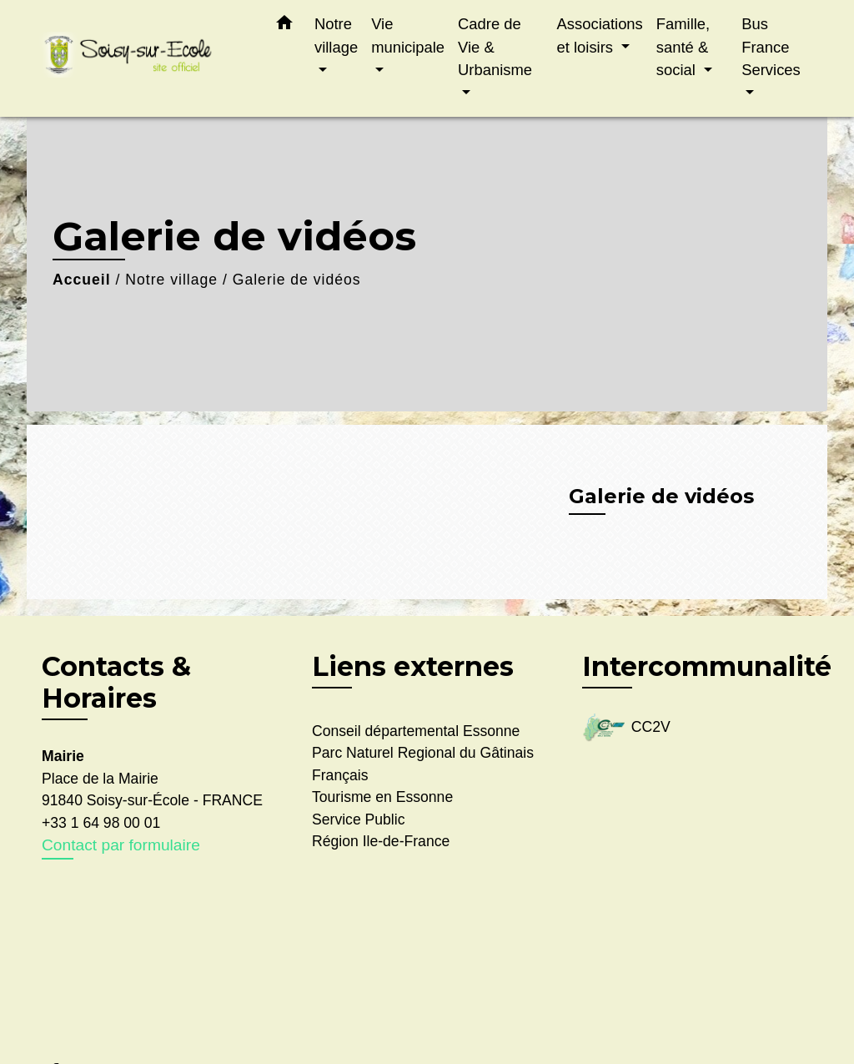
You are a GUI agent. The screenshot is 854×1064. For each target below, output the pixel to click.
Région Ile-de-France (381, 841)
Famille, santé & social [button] (683, 46)
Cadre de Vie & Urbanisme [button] (495, 46)
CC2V (626, 728)
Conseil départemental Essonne (416, 731)
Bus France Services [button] (771, 46)
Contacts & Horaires (116, 682)
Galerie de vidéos (297, 279)
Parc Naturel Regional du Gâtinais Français (423, 763)
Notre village (171, 279)
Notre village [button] (336, 35)
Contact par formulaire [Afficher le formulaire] (121, 845)
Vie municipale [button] (408, 35)
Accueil (82, 279)
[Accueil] (143, 59)
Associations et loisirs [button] (600, 35)
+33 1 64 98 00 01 (101, 822)
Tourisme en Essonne (382, 797)
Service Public (358, 819)
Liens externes (413, 666)
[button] (284, 26)
